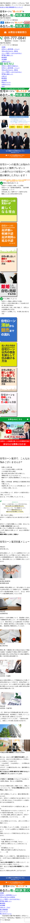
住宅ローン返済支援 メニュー (11, 49)
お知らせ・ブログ (5, 907)
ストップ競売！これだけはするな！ (12, 53)
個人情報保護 (10, 7)
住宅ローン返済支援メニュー (8, 895)
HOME (3, 47)
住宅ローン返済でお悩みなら (10, 66)
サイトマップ (19, 7)
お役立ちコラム (6, 61)
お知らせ (3, 7)
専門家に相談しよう (7, 55)
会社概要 (4, 59)
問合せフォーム (6, 82)
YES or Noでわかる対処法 (7, 897)
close (3, 86)
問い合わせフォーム (6, 913)
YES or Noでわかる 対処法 (10, 51)
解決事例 (4, 57)
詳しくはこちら (4, 738)
